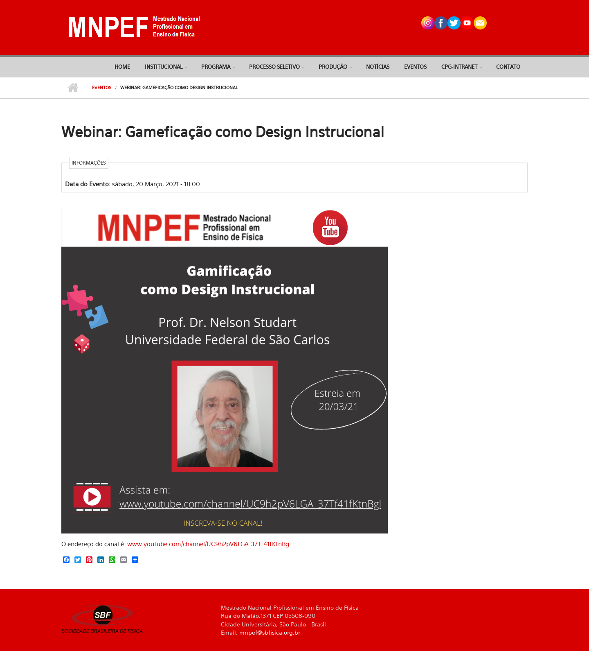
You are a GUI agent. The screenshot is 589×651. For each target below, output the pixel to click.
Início (72, 88)
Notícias (377, 66)
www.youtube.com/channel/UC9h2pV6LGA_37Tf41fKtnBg (208, 543)
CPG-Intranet (459, 66)
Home (122, 66)
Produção (333, 66)
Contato (508, 66)
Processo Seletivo (274, 66)
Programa (215, 66)
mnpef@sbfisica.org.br (269, 632)
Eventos (415, 66)
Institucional (163, 66)
